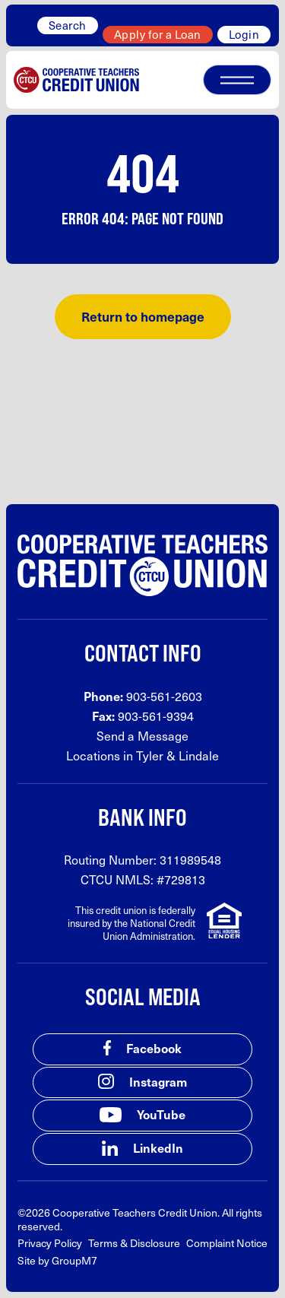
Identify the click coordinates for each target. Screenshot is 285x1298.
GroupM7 (74, 1260)
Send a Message (142, 736)
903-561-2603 (164, 696)
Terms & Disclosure (134, 1243)
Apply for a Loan (157, 34)
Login (244, 34)
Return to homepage (142, 316)
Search (68, 25)
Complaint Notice (227, 1243)
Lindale (199, 755)
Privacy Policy (49, 1243)
